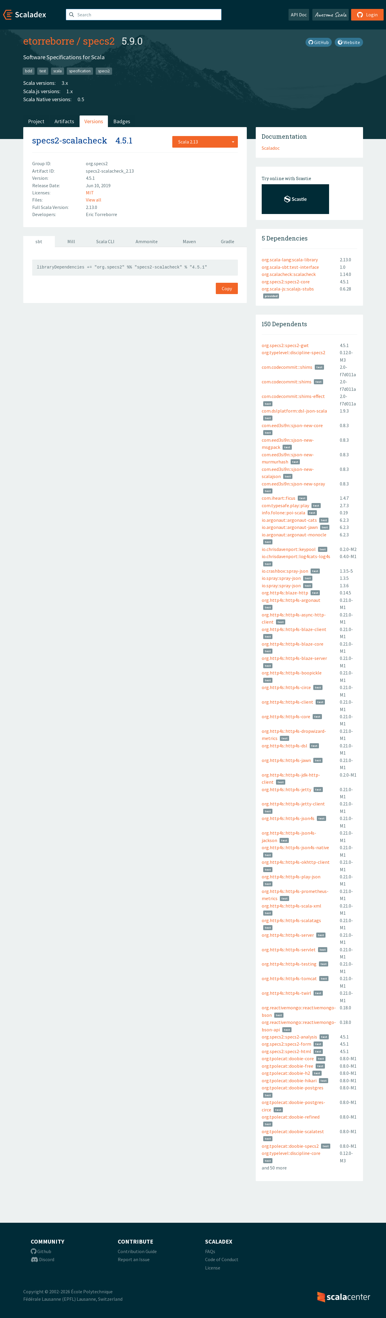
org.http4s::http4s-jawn (286, 760)
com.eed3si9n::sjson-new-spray (293, 484)
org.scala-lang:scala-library (290, 260)
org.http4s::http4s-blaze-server (294, 658)
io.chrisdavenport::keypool (289, 549)
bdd (28, 71)
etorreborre (48, 40)
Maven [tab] (189, 241)
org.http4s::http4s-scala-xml (291, 906)
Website (349, 42)
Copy (227, 288)
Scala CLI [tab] (105, 241)
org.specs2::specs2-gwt (285, 345)
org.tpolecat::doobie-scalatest (293, 1131)
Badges (121, 121)
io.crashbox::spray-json (285, 571)
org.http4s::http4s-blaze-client (294, 629)
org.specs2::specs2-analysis (289, 1037)
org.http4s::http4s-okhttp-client (296, 862)
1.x (69, 91)
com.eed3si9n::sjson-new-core (292, 425)
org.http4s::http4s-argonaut (291, 600)
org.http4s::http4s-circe (286, 687)
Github (41, 1251)
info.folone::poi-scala (283, 513)
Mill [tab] (71, 241)
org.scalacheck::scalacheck (289, 274)
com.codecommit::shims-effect (293, 396)
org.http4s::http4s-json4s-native (295, 847)
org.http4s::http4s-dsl (284, 746)
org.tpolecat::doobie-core (288, 1058)
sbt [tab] (38, 241)
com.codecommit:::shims (287, 367)
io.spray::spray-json (281, 578)
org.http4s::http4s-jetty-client (293, 804)
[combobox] (205, 141)
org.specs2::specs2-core (286, 282)
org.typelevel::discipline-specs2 (293, 352)
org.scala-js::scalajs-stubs (288, 289)
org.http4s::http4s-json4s (288, 818)
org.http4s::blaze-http (285, 593)
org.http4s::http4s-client (287, 702)
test (43, 71)
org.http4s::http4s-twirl (286, 993)
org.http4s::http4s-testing (289, 964)
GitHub (319, 42)
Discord (42, 1259)
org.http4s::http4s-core (286, 716)
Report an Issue (134, 1259)
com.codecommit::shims (286, 382)
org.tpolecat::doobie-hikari (289, 1080)
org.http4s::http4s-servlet (289, 949)
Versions (93, 121)
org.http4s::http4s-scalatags (291, 920)
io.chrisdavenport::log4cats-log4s (296, 556)
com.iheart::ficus (278, 498)
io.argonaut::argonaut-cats (289, 520)
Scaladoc (271, 148)
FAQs (210, 1251)
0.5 (80, 99)
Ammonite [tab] (147, 241)
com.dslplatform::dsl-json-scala (294, 411)
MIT (90, 193)
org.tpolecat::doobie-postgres (292, 1088)
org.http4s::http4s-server (288, 935)
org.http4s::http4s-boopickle (292, 673)
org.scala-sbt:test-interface (290, 267)
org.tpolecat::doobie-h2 (286, 1073)
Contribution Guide (137, 1251)
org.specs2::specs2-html (286, 1051)
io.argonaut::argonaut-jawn (290, 527)
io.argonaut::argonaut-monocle (294, 535)
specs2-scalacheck (69, 140)
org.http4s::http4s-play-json (291, 877)
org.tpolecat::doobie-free (287, 1066)
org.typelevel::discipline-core (291, 1153)
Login (367, 15)
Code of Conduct (221, 1259)
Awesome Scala (330, 14)
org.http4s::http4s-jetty (286, 789)
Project (36, 121)
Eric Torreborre (101, 214)
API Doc (299, 15)
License (212, 1268)
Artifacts (64, 121)
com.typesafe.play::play (285, 505)
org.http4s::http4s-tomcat (289, 978)
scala (57, 71)
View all (93, 200)
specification (80, 71)
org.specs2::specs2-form (286, 1044)
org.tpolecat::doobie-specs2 (290, 1146)
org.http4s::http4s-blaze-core (292, 644)
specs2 (98, 40)
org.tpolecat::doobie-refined (291, 1117)
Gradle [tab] (227, 241)
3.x (65, 82)
